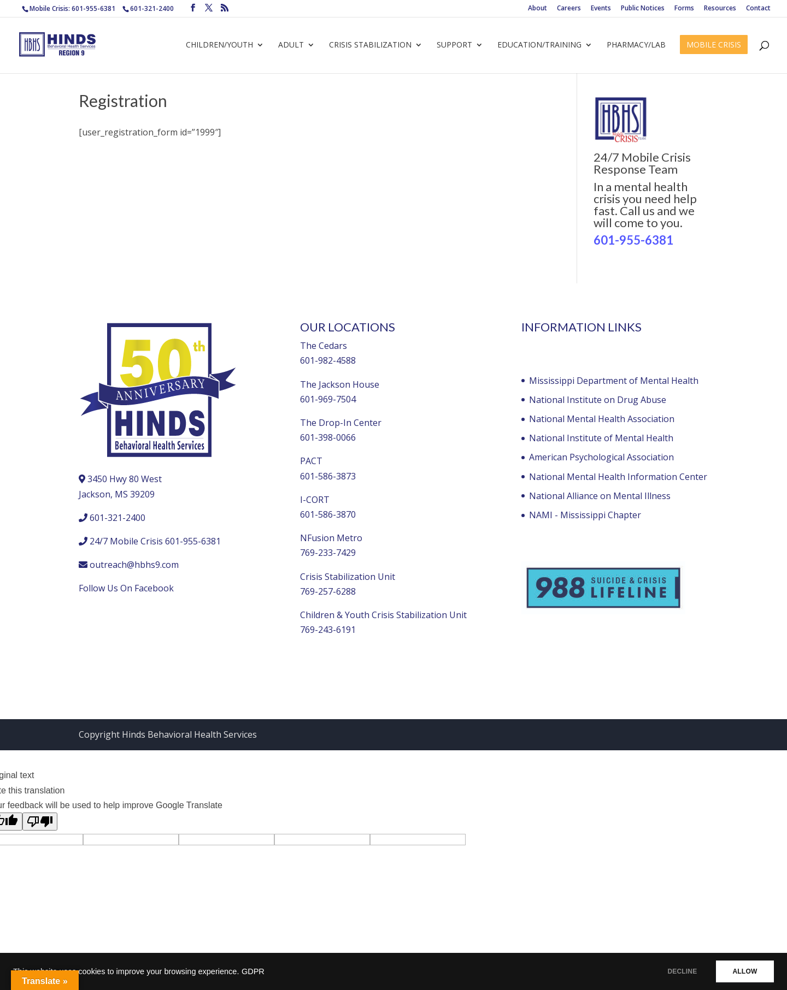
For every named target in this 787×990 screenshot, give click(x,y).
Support (454, 45)
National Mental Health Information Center (618, 477)
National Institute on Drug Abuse (597, 400)
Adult (291, 45)
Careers (569, 9)
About (537, 9)
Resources (720, 9)
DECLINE (675, 971)
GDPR (253, 971)
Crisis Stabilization (370, 45)
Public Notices (643, 9)
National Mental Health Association (601, 419)
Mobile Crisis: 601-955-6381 (72, 8)
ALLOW (742, 971)
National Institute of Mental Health (601, 438)
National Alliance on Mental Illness (600, 496)
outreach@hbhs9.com (134, 565)
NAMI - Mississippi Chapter (585, 515)
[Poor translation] (39, 822)
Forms (684, 9)
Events (601, 9)
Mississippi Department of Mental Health (613, 381)
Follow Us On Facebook (126, 588)
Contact (758, 9)
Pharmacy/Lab (636, 45)
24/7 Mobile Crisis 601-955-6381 (155, 541)
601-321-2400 (152, 8)
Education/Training (539, 45)
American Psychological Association (601, 457)
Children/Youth (219, 45)
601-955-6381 (633, 240)
